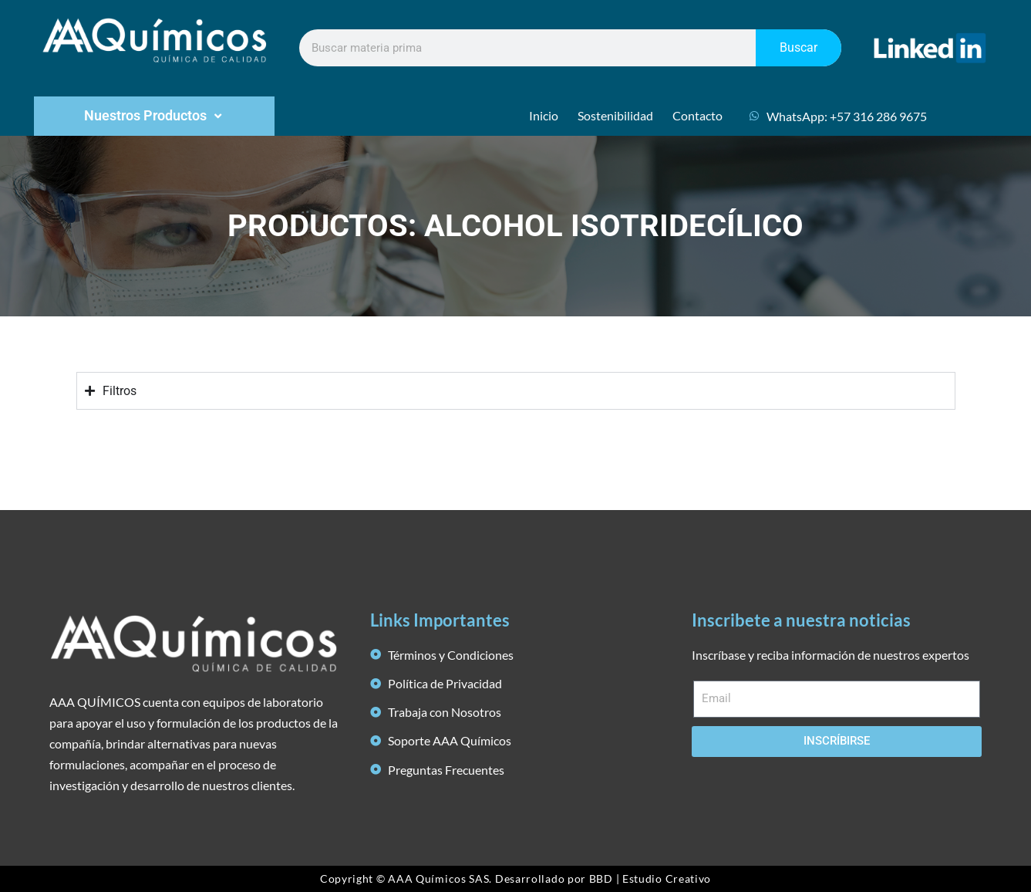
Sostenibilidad (615, 115)
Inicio (543, 115)
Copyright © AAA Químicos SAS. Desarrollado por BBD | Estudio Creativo (515, 878)
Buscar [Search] (798, 47)
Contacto (697, 115)
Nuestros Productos (154, 115)
